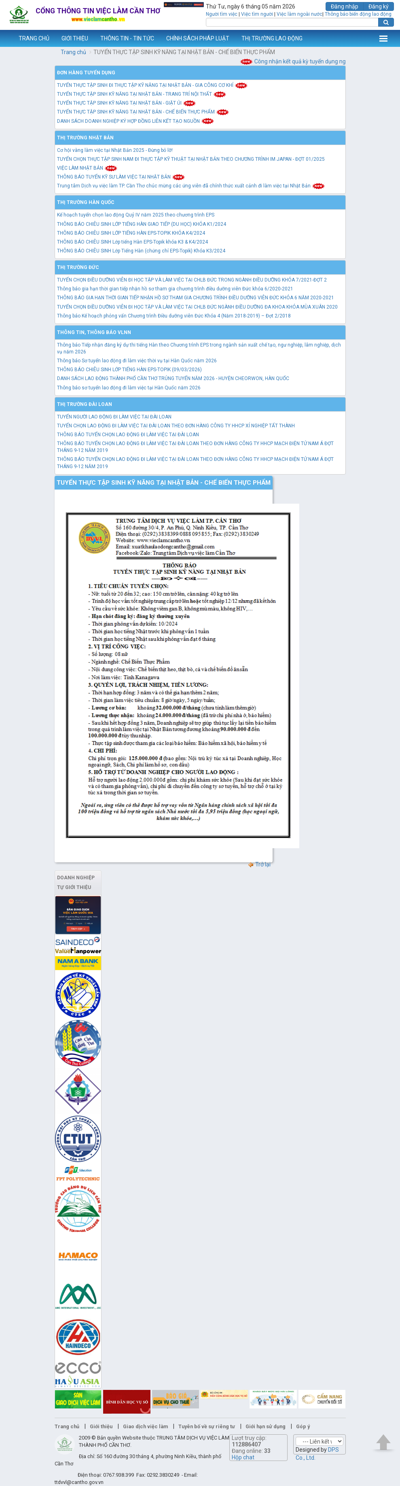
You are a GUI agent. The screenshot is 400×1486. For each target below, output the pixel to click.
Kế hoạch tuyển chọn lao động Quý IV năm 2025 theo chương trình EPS (135, 215)
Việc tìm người (257, 14)
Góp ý (303, 1426)
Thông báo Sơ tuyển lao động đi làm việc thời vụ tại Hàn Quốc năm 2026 (137, 361)
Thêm (383, 38)
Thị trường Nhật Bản (85, 138)
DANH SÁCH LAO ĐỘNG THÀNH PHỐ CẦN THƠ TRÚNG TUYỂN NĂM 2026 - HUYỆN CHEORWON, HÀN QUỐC (173, 378)
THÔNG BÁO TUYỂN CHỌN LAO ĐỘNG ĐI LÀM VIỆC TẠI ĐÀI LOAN (128, 434)
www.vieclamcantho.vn (6, 38)
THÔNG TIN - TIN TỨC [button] (127, 38)
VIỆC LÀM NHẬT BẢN (87, 168)
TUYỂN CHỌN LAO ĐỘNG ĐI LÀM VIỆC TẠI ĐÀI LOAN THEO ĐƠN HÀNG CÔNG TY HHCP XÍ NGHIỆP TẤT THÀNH (176, 426)
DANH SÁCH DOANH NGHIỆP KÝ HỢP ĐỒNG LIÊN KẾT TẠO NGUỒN (135, 121)
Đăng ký (378, 6)
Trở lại (259, 864)
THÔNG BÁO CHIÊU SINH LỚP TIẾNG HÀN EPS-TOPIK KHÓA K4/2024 (131, 233)
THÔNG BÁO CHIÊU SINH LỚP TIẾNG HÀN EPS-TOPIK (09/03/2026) (129, 369)
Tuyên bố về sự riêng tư (206, 1426)
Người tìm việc (221, 14)
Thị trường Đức (78, 267)
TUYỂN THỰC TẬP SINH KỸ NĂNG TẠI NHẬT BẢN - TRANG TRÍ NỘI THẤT (141, 94)
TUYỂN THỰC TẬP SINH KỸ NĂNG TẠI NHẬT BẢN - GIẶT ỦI (126, 103)
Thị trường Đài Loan (84, 404)
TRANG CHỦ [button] (34, 38)
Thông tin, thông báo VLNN (94, 332)
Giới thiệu (101, 1426)
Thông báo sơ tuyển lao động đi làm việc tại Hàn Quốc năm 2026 (129, 388)
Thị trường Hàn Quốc (85, 202)
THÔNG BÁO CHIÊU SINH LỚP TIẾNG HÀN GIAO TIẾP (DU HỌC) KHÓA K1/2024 (141, 224)
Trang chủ (73, 52)
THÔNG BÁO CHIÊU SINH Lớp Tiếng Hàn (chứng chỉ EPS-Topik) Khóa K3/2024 (141, 251)
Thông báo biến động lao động (358, 14)
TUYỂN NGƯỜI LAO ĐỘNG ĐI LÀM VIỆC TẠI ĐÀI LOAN (114, 417)
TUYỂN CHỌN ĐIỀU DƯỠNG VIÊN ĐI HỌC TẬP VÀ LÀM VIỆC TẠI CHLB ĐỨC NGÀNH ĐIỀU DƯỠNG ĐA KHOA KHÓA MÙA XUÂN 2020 (197, 307)
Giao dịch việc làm (145, 1426)
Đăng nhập (344, 6)
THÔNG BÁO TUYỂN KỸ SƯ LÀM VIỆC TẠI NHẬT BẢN (121, 177)
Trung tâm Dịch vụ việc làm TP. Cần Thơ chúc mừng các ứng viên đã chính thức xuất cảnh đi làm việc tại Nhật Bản (191, 186)
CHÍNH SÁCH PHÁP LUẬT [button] (197, 38)
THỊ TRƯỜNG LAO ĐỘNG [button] (272, 38)
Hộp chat (243, 1457)
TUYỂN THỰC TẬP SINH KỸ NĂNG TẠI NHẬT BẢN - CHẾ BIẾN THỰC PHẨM (143, 112)
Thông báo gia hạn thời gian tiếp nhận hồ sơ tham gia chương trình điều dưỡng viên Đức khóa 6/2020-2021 (175, 289)
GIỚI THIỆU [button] (74, 38)
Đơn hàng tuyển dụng (86, 73)
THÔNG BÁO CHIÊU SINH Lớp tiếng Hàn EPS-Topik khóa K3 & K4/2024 (132, 242)
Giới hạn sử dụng (266, 1426)
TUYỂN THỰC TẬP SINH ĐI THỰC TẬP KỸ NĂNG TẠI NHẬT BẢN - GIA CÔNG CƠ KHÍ (152, 85)
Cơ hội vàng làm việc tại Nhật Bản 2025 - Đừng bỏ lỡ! (115, 150)
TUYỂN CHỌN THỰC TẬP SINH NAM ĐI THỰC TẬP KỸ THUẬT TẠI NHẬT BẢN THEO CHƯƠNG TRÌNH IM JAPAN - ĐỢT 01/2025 (191, 159)
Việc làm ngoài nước (299, 14)
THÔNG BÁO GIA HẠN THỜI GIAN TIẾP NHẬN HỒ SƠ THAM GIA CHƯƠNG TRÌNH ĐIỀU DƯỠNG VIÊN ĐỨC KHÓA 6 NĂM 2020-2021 (195, 298)
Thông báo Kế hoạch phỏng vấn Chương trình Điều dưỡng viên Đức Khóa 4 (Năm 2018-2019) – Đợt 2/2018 (174, 316)
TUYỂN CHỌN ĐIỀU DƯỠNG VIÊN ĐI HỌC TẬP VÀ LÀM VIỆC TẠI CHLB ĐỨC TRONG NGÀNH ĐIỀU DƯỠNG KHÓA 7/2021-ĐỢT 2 (192, 280)
